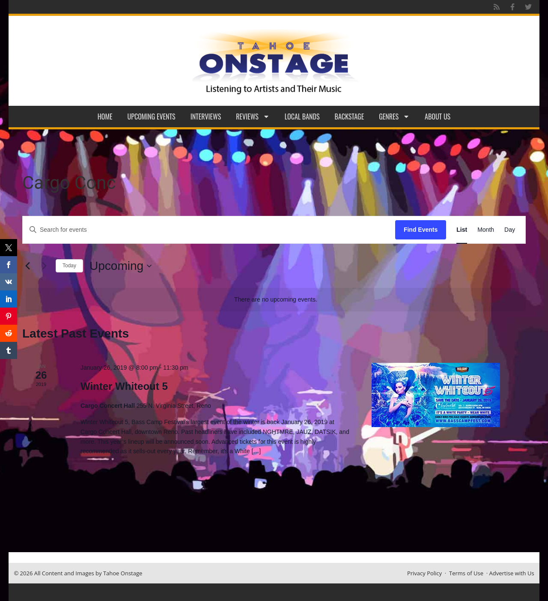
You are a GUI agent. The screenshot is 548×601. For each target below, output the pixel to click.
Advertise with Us (511, 573)
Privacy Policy (424, 573)
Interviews (206, 116)
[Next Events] (44, 266)
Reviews (253, 116)
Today (69, 266)
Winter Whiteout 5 (124, 386)
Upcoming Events (152, 116)
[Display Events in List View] (461, 229)
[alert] (276, 299)
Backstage (349, 116)
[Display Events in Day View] (509, 229)
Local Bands (302, 116)
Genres (394, 116)
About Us (437, 116)
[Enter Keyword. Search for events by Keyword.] (209, 229)
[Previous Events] (27, 266)
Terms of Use (466, 573)
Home (105, 116)
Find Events (421, 229)
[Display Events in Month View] (485, 229)
